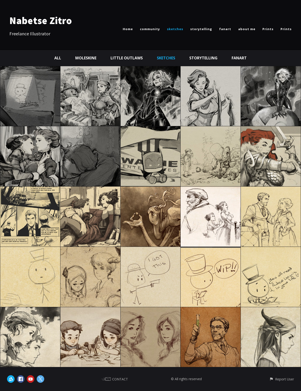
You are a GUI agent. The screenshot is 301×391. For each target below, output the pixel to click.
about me (246, 29)
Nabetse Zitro (40, 20)
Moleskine (85, 58)
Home (128, 29)
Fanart (239, 58)
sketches (175, 29)
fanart (225, 29)
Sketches (166, 58)
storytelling (201, 29)
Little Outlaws (127, 58)
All (57, 58)
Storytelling (203, 58)
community (150, 29)
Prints (267, 29)
